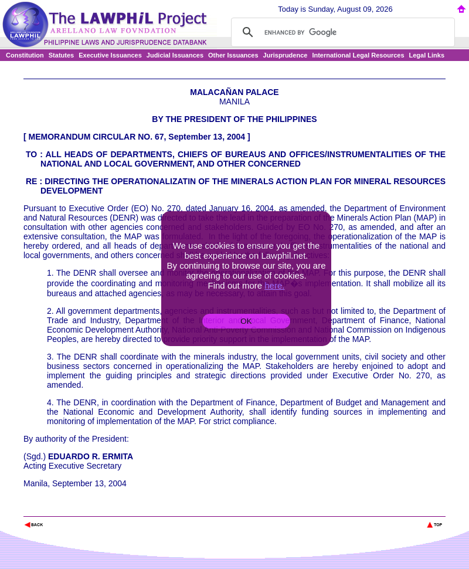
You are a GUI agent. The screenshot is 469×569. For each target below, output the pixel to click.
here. (274, 285)
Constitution (25, 55)
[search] (341, 32)
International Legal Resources (358, 55)
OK (246, 321)
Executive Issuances (110, 55)
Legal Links (427, 55)
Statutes (61, 55)
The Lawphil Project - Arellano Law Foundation (84, 509)
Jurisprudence (285, 55)
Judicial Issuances (175, 55)
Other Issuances (233, 55)
